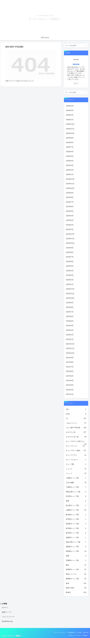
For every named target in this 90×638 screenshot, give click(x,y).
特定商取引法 (71, 632)
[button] (86, 46)
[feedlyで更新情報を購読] (75, 83)
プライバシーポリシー (60, 632)
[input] (76, 45)
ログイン (5, 607)
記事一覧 (85, 632)
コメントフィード (8, 617)
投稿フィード (6, 612)
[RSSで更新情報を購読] (77, 83)
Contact (79, 632)
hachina (76, 64)
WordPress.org (7, 621)
